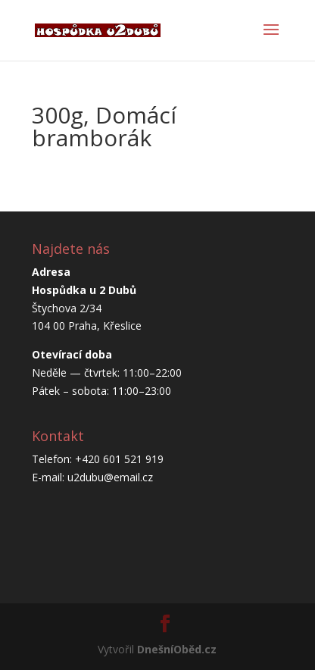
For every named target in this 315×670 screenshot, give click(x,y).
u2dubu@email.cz (110, 477)
